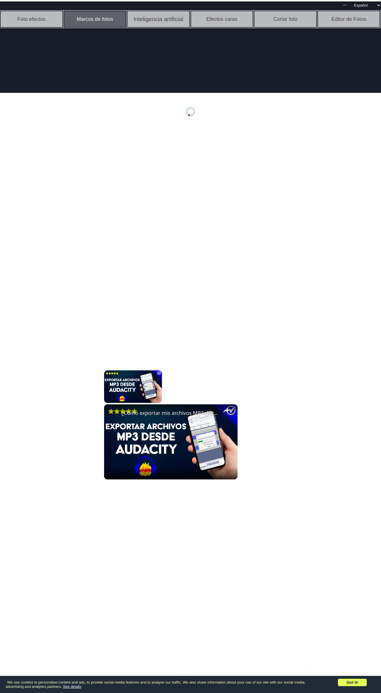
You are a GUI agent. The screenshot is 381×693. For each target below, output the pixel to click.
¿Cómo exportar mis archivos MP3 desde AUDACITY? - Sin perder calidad (170, 412)
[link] (113, 413)
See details (72, 686)
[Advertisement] (44, 216)
